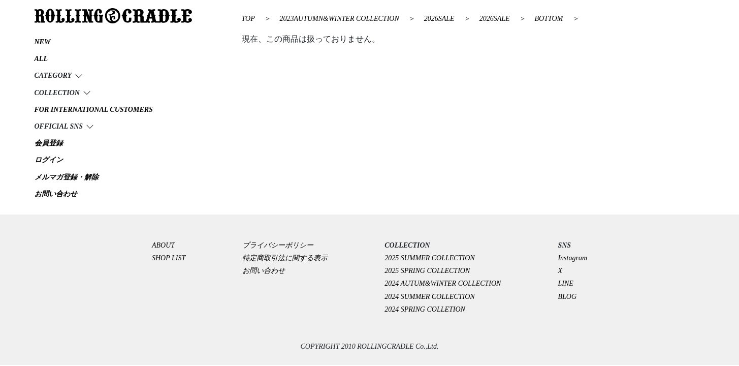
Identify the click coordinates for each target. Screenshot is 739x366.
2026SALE (440, 18)
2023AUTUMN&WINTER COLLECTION (340, 18)
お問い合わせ (263, 270)
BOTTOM (550, 18)
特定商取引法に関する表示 (285, 258)
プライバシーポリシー (281, 245)
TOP (248, 18)
